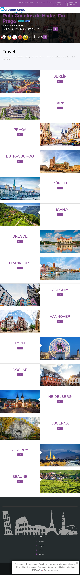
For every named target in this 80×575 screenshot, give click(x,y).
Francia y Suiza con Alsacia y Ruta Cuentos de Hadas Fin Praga (35, 16)
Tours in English (60, 4)
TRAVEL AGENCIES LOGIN (70, 2)
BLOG (48, 2)
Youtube (40, 554)
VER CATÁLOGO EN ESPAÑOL (22, 2)
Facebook (40, 541)
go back (21, 21)
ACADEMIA (56, 2)
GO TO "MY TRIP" (38, 2)
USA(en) (74, 4)
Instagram (40, 546)
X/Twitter (40, 550)
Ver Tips (60, 81)
